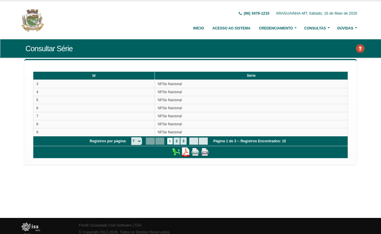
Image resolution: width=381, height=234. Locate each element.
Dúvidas (345, 28)
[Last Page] (203, 141)
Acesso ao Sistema (231, 28)
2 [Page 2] (177, 141)
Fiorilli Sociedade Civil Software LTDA (110, 225)
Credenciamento (276, 28)
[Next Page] (193, 141)
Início (198, 28)
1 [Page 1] (170, 141)
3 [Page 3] (183, 141)
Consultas (315, 28)
